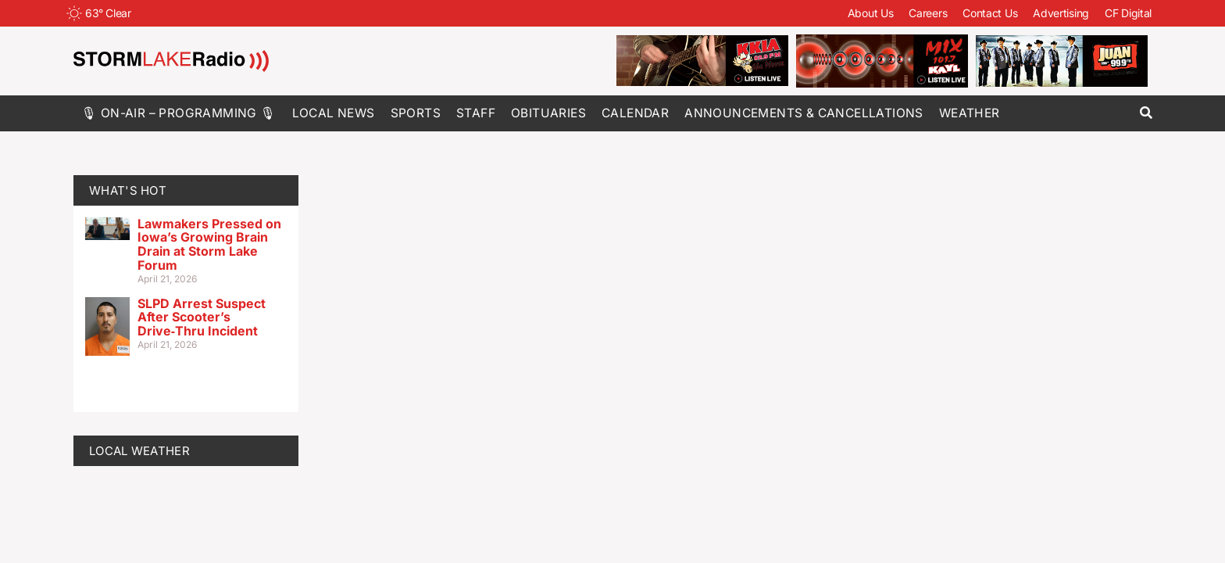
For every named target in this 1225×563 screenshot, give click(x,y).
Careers (928, 13)
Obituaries (548, 113)
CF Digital (1128, 13)
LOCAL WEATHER (139, 450)
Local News (333, 113)
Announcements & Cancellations (803, 113)
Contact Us (989, 13)
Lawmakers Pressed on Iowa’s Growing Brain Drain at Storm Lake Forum (209, 244)
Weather (969, 113)
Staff (475, 113)
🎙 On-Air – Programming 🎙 (179, 113)
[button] (1145, 113)
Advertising (1061, 13)
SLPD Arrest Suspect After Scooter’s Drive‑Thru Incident (202, 317)
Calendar (635, 113)
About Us (871, 13)
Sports (416, 113)
